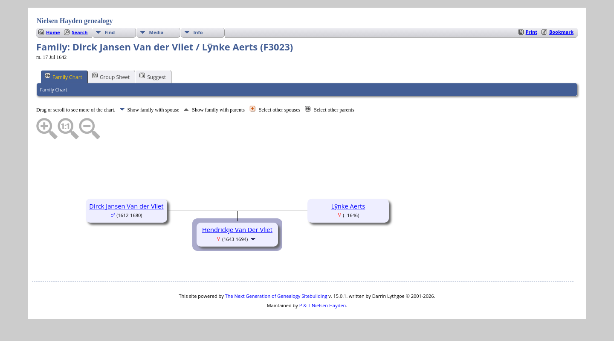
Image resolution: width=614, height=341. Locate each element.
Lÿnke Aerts (348, 206)
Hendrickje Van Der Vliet (237, 229)
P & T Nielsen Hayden (322, 305)
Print (531, 32)
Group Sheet (111, 76)
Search (79, 32)
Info (198, 32)
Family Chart (63, 76)
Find (110, 32)
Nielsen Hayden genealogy (75, 20)
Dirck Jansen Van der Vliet (126, 206)
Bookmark (561, 32)
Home (53, 32)
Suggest (152, 76)
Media (156, 32)
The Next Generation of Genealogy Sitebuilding (276, 296)
